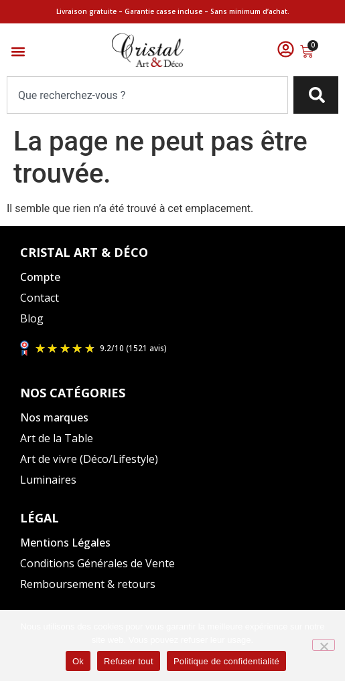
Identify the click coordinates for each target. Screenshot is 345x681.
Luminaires (48, 479)
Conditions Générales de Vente (97, 563)
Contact (39, 297)
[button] (18, 52)
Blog (32, 318)
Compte (40, 277)
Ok (78, 661)
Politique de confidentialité (226, 661)
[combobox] (147, 95)
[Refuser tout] (323, 645)
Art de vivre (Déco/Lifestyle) (89, 459)
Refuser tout (128, 661)
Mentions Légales (65, 542)
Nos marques (54, 417)
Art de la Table (56, 438)
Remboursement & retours (87, 584)
